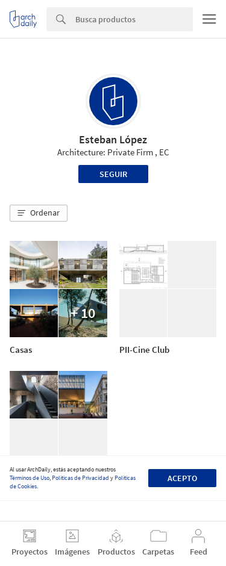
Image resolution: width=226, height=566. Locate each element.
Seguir (113, 174)
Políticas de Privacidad (80, 478)
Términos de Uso (29, 478)
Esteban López (113, 139)
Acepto (182, 478)
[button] (38, 213)
